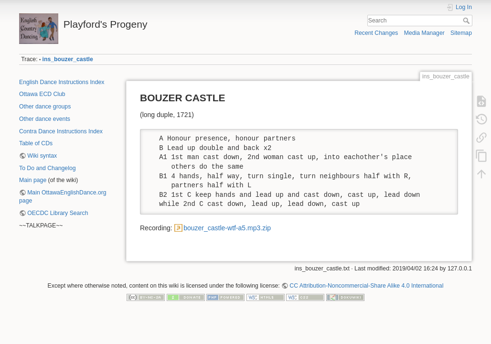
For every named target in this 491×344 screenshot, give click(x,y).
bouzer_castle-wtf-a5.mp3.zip (227, 228)
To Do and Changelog (47, 168)
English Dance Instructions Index (61, 82)
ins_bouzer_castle (68, 59)
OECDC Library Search (57, 213)
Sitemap (461, 33)
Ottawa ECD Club (42, 94)
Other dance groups (45, 106)
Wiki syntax (42, 155)
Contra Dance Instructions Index (61, 131)
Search (467, 20)
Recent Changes (376, 33)
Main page (32, 180)
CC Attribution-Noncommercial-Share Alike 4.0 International (366, 285)
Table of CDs (36, 143)
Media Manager (424, 33)
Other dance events (44, 119)
